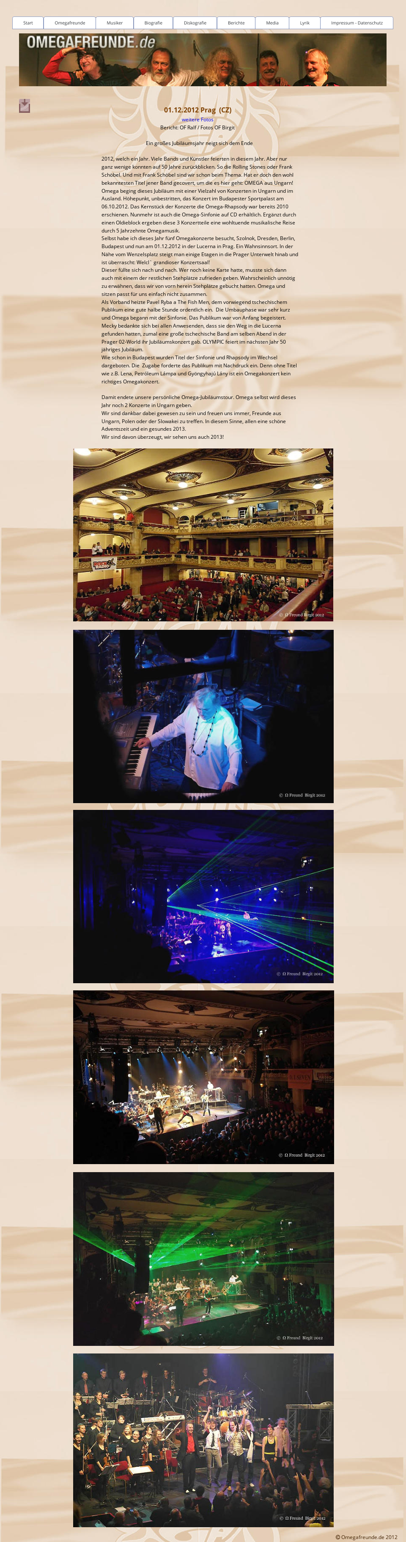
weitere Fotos (198, 119)
